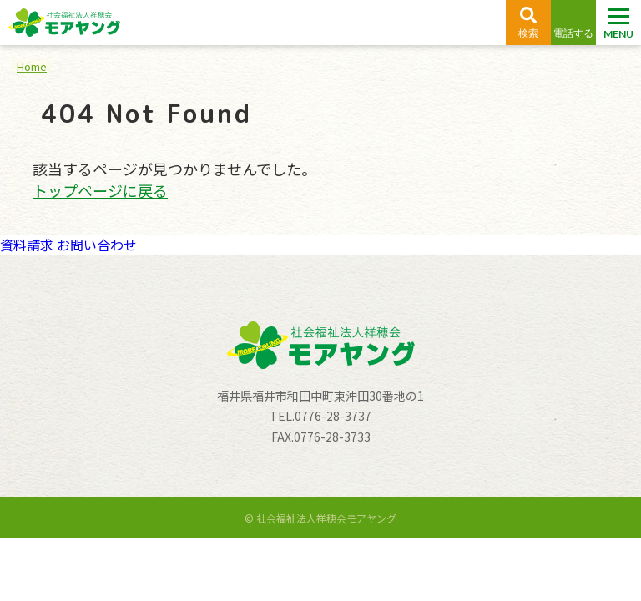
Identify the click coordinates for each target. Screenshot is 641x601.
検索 (528, 33)
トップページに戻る (100, 190)
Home (32, 66)
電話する (573, 33)
